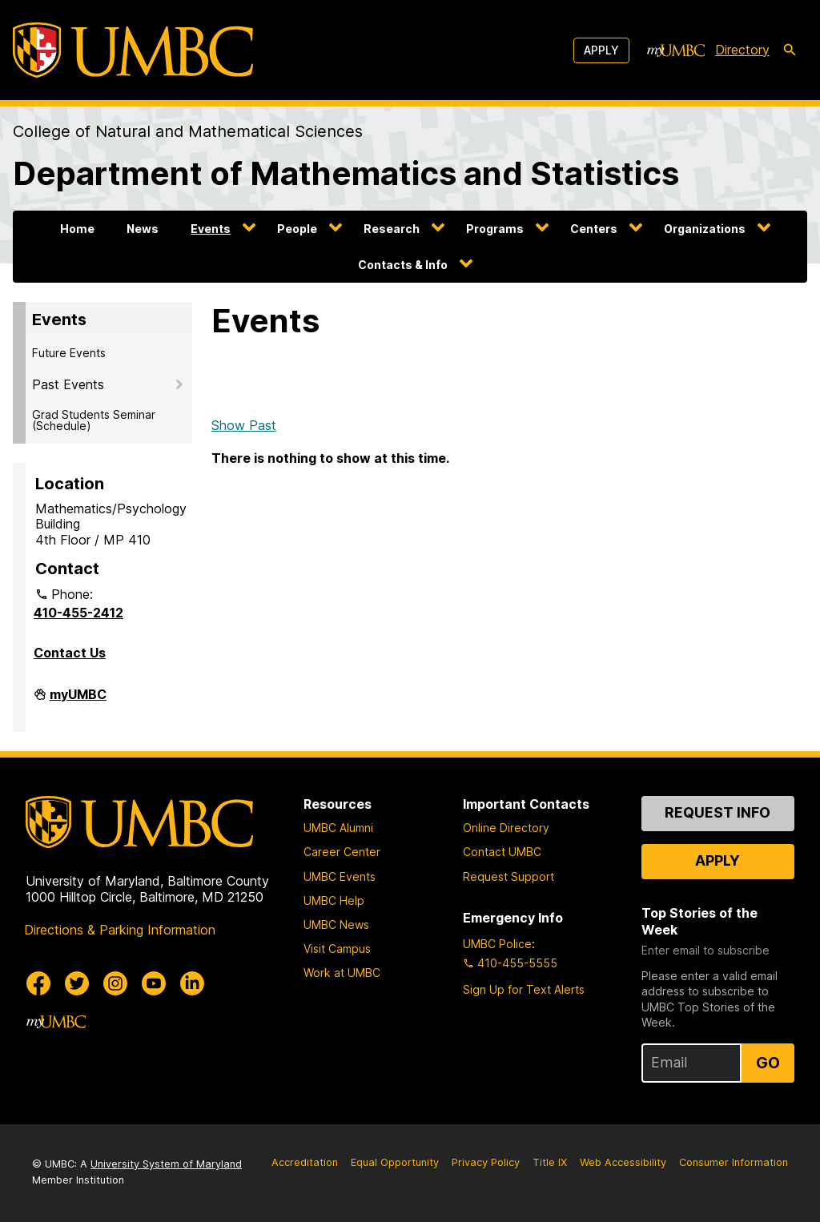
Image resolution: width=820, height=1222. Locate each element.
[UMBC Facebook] (38, 983)
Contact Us (70, 653)
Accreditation (304, 1162)
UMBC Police (497, 944)
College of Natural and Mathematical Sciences (188, 131)
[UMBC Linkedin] (192, 983)
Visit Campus (337, 948)
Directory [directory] (742, 50)
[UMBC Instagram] (115, 983)
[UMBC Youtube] (153, 983)
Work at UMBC (341, 972)
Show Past (243, 425)
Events (211, 228)
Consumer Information (733, 1162)
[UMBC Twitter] (76, 983)
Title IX (550, 1162)
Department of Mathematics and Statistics (346, 173)
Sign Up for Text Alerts (524, 989)
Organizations (705, 228)
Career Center (341, 851)
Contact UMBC (502, 851)
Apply (601, 50)
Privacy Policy (486, 1162)
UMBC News (336, 924)
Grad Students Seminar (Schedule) (93, 420)
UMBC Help (333, 900)
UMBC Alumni (338, 827)
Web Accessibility (623, 1162)
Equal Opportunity (395, 1162)
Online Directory (506, 827)
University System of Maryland (166, 1164)
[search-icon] (789, 50)
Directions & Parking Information (119, 930)
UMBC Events (339, 876)
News (143, 228)
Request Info (717, 812)
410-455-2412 (78, 613)
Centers (593, 228)
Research (392, 228)
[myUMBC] (675, 50)
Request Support (508, 876)
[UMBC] (133, 50)
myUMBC (78, 701)
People (297, 228)
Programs (495, 228)
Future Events (69, 353)
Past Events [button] (68, 384)
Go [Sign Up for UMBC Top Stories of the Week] (768, 1062)
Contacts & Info (403, 264)
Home (77, 228)
